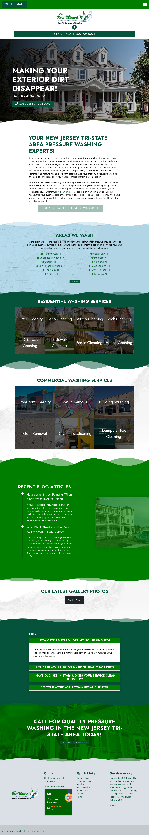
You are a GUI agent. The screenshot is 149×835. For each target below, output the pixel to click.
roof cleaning (61, 191)
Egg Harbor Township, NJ (52, 265)
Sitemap (81, 793)
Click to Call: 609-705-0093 (74, 34)
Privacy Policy (83, 787)
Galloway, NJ (100, 274)
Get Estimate (14, 4)
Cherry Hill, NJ (52, 261)
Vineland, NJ (100, 261)
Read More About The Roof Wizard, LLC (75, 208)
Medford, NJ (100, 257)
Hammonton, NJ (52, 253)
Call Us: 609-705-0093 (33, 104)
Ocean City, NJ (100, 253)
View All (113, 805)
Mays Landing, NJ (100, 265)
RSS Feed (81, 796)
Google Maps (83, 778)
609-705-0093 (57, 786)
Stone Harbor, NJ (100, 270)
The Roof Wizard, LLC (19, 831)
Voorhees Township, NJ (52, 257)
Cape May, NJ (52, 270)
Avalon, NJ (52, 274)
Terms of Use (82, 790)
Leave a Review (84, 781)
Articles (80, 784)
